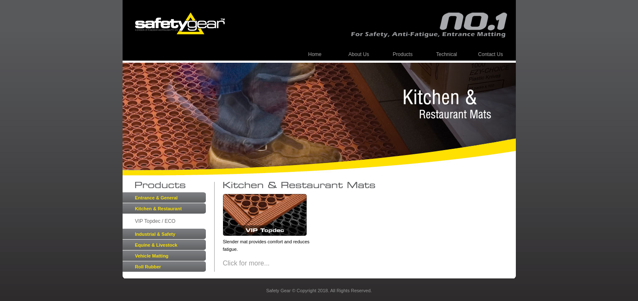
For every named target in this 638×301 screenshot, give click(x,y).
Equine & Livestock (156, 244)
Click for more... (246, 263)
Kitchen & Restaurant (158, 208)
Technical (446, 54)
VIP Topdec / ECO (155, 221)
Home (314, 54)
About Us (358, 54)
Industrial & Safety (155, 234)
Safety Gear (180, 23)
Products (403, 54)
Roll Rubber (148, 266)
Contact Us (490, 54)
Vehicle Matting (152, 255)
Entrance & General (156, 197)
